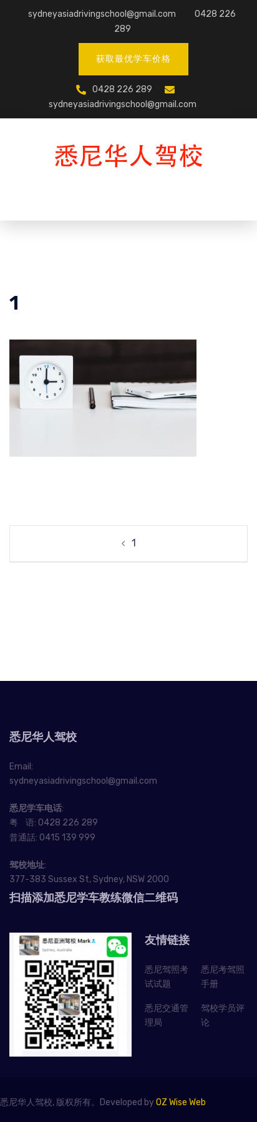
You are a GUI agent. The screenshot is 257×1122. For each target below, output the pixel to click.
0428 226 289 (122, 89)
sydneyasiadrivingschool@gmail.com (102, 14)
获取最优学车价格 (133, 59)
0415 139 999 (67, 837)
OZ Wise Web (181, 1102)
